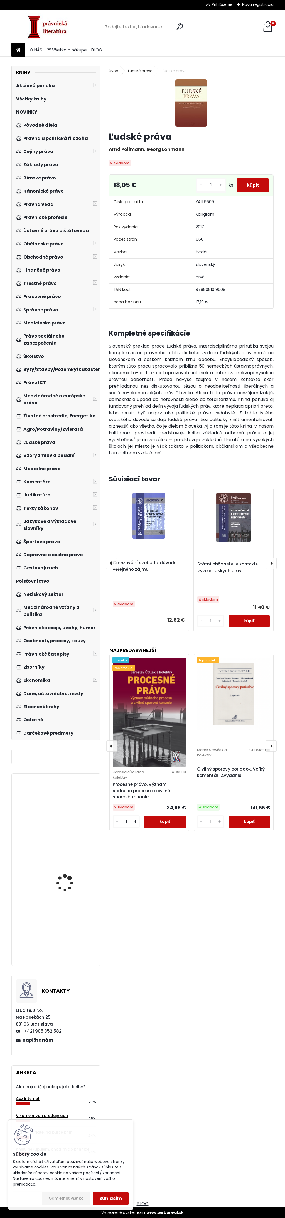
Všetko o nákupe (67, 50)
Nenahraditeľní (63, 859)
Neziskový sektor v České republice (72, 818)
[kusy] (209, 185)
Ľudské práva (140, 70)
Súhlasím (110, 1198)
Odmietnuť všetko (66, 1198)
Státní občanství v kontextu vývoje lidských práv (228, 567)
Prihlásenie (222, 4)
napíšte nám (38, 1040)
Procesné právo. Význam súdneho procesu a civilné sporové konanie (141, 790)
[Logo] (49, 27)
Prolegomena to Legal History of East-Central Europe (71, 929)
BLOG (96, 50)
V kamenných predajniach (42, 1115)
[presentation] (111, 563)
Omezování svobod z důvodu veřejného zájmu (145, 566)
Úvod (113, 70)
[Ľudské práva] (191, 103)
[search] (179, 26)
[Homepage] (18, 50)
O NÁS (36, 50)
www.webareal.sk (165, 1212)
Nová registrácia (258, 4)
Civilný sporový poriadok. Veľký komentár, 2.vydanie (231, 772)
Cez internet (28, 1098)
